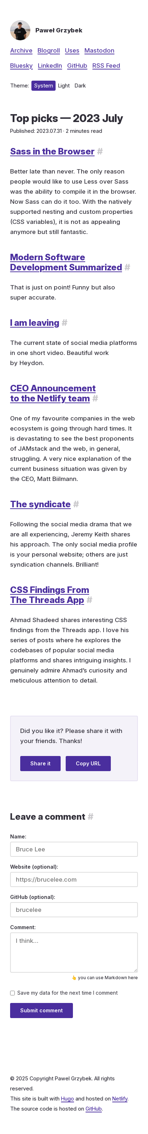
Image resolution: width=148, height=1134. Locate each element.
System (43, 85)
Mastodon (99, 50)
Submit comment (41, 1010)
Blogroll (49, 50)
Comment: (23, 927)
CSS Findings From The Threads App (49, 594)
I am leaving (34, 322)
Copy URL (88, 763)
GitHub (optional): (32, 897)
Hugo (67, 1098)
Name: (18, 836)
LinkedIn (50, 65)
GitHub (77, 65)
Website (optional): (34, 867)
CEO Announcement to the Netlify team (53, 393)
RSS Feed (106, 65)
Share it (40, 763)
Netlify (119, 1098)
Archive (21, 50)
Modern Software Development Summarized (66, 262)
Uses (72, 50)
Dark (80, 85)
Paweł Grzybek (58, 30)
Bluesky (21, 65)
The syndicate (40, 504)
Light (64, 85)
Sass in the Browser (52, 151)
